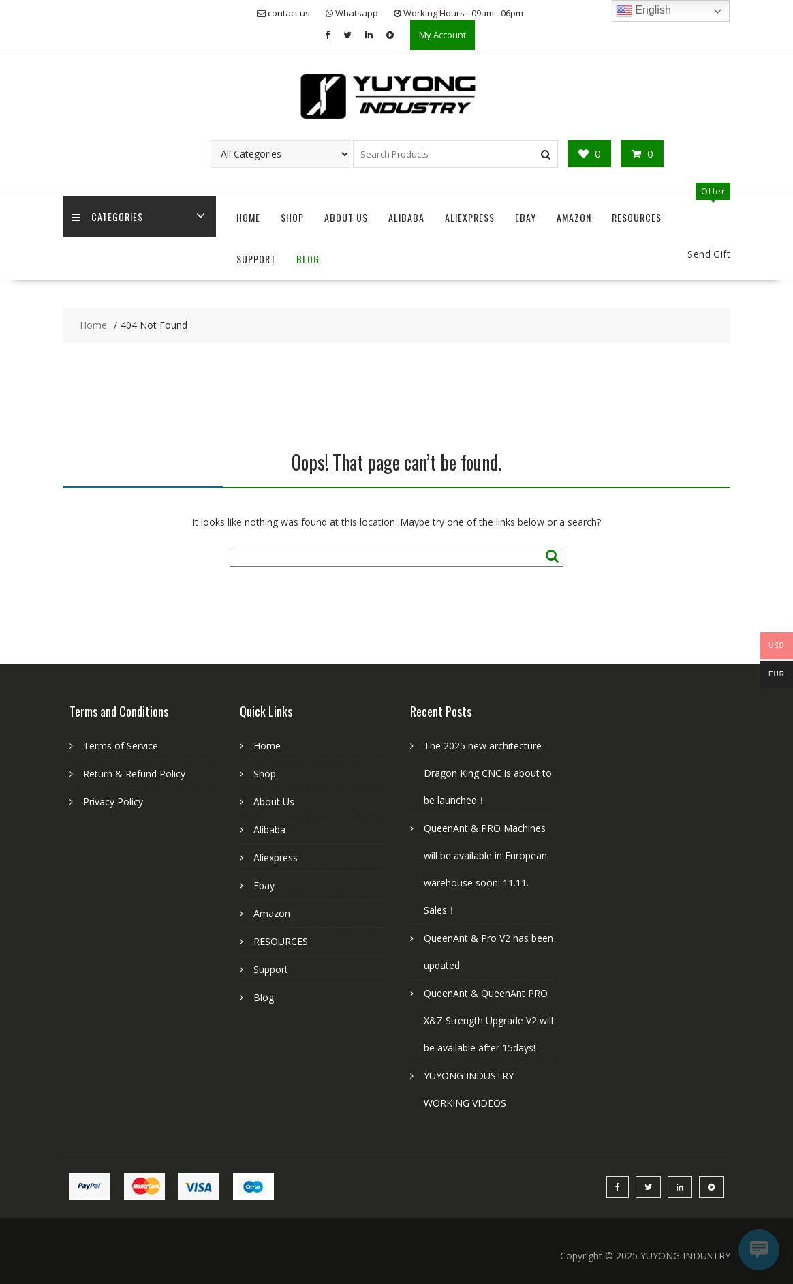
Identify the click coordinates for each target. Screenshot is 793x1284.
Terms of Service (120, 745)
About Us (346, 217)
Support (256, 259)
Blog (308, 259)
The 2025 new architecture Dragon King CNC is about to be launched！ (488, 773)
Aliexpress (470, 217)
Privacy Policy (113, 801)
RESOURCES (637, 217)
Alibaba (406, 217)
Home (248, 217)
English (643, 11)
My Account (442, 35)
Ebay (525, 217)
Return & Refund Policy (134, 773)
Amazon (574, 217)
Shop (292, 217)
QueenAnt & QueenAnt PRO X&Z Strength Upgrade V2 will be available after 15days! (488, 1020)
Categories (108, 217)
